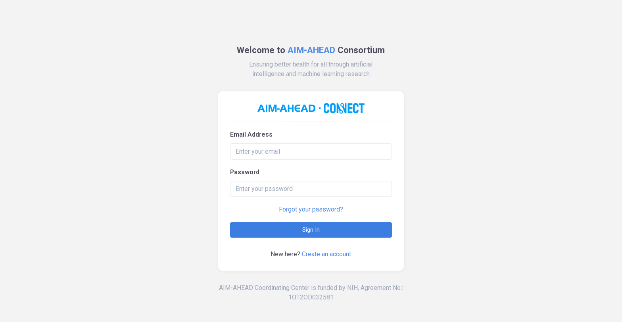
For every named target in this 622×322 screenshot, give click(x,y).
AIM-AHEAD (311, 50)
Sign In (311, 229)
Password (244, 172)
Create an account (326, 254)
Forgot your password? (311, 209)
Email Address (251, 134)
